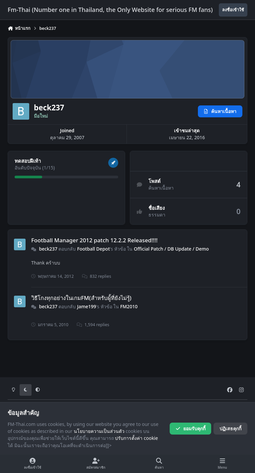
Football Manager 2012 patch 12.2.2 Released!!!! (94, 240)
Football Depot (93, 249)
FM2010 (128, 306)
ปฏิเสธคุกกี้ (230, 428)
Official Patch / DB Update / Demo (171, 249)
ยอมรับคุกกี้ (190, 428)
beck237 (48, 249)
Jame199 (86, 306)
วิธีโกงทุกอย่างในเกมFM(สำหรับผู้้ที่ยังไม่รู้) (81, 298)
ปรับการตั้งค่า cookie (136, 438)
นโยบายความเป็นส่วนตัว (99, 431)
